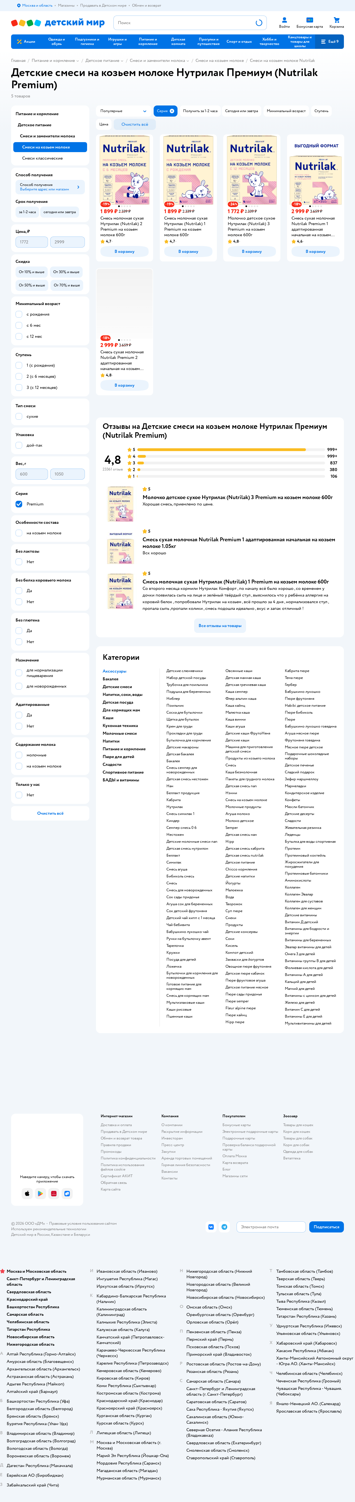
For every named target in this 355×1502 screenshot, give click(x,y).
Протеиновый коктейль (305, 855)
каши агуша (235, 726)
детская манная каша (243, 678)
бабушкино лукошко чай (187, 932)
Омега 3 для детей (300, 954)
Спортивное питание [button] (123, 772)
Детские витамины (301, 915)
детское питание (240, 862)
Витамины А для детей (304, 975)
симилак (173, 862)
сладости (293, 821)
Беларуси (82, 1234)
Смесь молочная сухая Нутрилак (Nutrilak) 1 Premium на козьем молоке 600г (236, 581)
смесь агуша (176, 869)
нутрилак (174, 807)
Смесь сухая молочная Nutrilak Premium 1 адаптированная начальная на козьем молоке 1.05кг (239, 543)
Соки (229, 939)
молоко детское (239, 821)
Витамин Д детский (301, 922)
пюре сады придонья (243, 994)
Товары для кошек (298, 1125)
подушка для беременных (188, 692)
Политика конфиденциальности (128, 1158)
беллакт (173, 855)
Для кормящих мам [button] (121, 710)
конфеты (292, 800)
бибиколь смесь (180, 876)
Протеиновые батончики (306, 873)
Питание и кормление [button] (124, 749)
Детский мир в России (30, 1234)
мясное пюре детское (304, 747)
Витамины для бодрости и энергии (307, 931)
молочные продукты (243, 807)
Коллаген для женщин (303, 908)
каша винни (235, 719)
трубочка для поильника (187, 685)
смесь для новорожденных (189, 890)
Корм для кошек (296, 1131)
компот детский (239, 952)
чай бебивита (178, 925)
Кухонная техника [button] (120, 725)
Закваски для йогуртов (244, 959)
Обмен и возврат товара (121, 1138)
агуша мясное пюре (302, 733)
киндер (172, 821)
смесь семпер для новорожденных (181, 770)
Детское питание (102, 60)
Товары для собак (298, 1138)
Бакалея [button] (110, 679)
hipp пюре (234, 1022)
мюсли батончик (299, 807)
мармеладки (295, 786)
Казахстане (60, 1234)
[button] (329, 41)
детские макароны (182, 747)
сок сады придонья (182, 897)
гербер (291, 685)
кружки (173, 952)
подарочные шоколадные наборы (307, 756)
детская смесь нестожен (187, 779)
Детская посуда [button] (118, 702)
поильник (175, 705)
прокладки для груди (184, 733)
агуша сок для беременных (189, 904)
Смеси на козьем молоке (220, 60)
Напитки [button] (111, 741)
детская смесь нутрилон (187, 848)
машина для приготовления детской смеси (249, 749)
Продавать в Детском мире (124, 1131)
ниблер (173, 698)
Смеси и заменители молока (157, 60)
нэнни (231, 793)
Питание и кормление (53, 60)
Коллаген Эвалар (299, 894)
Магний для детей (300, 989)
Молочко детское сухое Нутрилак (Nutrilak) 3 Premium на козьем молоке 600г (238, 497)
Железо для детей (300, 1002)
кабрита (173, 800)
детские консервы (241, 932)
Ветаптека (291, 1158)
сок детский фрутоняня (186, 911)
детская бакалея (180, 754)
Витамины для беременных (308, 940)
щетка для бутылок (182, 719)
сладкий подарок (300, 772)
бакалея (173, 761)
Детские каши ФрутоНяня (247, 733)
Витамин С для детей (302, 1009)
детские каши (237, 740)
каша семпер (236, 692)
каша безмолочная (241, 772)
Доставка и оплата (116, 1125)
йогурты (232, 883)
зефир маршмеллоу (301, 779)
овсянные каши (238, 671)
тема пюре (294, 678)
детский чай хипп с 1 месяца (190, 918)
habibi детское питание (305, 705)
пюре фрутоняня (299, 698)
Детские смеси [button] (117, 687)
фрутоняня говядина (302, 740)
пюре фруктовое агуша (245, 980)
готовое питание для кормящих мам (183, 986)
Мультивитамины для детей (308, 1023)
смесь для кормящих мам (187, 995)
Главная (18, 60)
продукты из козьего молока (250, 758)
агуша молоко (237, 814)
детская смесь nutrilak (244, 855)
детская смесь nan (241, 786)
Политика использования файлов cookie (122, 1167)
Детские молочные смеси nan (191, 841)
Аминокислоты (298, 880)
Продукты (234, 925)
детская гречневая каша (245, 685)
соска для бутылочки (184, 712)
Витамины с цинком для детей (310, 995)
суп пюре (233, 911)
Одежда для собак (298, 1151)
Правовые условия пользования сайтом (83, 1223)
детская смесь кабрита (244, 848)
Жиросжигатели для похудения (302, 864)
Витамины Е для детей (303, 1016)
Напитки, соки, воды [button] (123, 694)
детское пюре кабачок (245, 973)
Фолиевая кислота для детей (309, 968)
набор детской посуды (186, 678)
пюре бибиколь (299, 712)
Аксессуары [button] (114, 671)
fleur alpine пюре (240, 1008)
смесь (171, 883)
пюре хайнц (236, 1015)
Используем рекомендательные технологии (48, 1229)
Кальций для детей (300, 982)
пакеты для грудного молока (249, 779)
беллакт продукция (182, 793)
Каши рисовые (178, 1009)
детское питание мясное (246, 987)
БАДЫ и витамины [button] (121, 780)
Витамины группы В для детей (310, 961)
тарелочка (175, 946)
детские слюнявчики (184, 671)
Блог (226, 1169)
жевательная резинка (303, 828)
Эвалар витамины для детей (308, 947)
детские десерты (299, 814)
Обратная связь (114, 1182)
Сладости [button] (112, 764)
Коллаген (292, 887)
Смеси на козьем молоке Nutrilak (282, 60)
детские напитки (240, 876)
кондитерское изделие (304, 793)
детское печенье (299, 765)
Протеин (292, 848)
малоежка (234, 890)
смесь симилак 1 (180, 814)
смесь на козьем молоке (246, 800)
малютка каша (237, 712)
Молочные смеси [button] (120, 733)
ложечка (173, 966)
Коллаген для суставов (304, 901)
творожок (233, 904)
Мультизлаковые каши (185, 1002)
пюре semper (237, 1001)
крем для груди (179, 726)
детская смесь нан (241, 834)
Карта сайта (110, 1189)
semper (231, 828)
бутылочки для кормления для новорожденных (192, 975)
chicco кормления (241, 869)
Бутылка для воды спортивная (310, 841)
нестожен (175, 834)
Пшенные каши (179, 1016)
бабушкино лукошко (302, 692)
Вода (229, 897)
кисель (231, 946)
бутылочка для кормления (188, 740)
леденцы (292, 834)
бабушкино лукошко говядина (310, 726)
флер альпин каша (240, 698)
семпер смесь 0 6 (181, 828)
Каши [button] (108, 718)
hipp (229, 841)
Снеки (230, 918)
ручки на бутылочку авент (188, 939)
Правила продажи (116, 1145)
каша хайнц (235, 705)
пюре (290, 719)
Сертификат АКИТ (117, 1176)
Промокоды (111, 1151)
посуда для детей (181, 959)
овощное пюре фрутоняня (248, 966)
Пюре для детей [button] (118, 756)
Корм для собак (296, 1145)
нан (169, 786)
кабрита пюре (297, 671)
